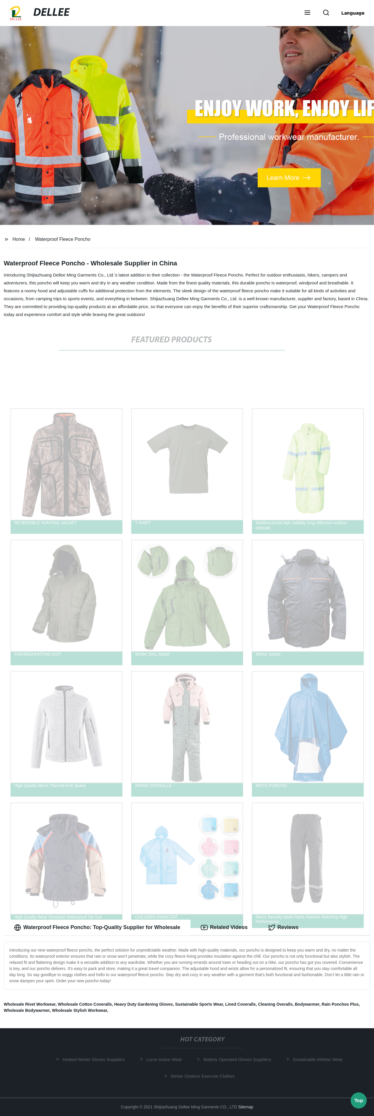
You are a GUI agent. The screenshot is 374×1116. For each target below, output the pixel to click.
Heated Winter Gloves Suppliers (95, 1059)
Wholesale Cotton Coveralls (85, 1004)
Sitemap (245, 1107)
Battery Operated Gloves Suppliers (238, 1059)
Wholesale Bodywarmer (27, 1010)
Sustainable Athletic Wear (319, 1059)
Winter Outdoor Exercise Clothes (204, 1076)
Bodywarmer (307, 1004)
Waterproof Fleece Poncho (63, 239)
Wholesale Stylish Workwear (79, 1010)
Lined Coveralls (240, 1004)
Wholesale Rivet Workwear (30, 1004)
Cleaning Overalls (275, 1004)
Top (358, 1100)
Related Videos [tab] (224, 927)
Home (19, 239)
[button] (307, 13)
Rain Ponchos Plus (340, 1004)
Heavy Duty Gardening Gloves (143, 1004)
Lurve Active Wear (165, 1059)
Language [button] (353, 13)
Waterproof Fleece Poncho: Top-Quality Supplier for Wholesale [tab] (97, 927)
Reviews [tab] (283, 927)
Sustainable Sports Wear (199, 1004)
